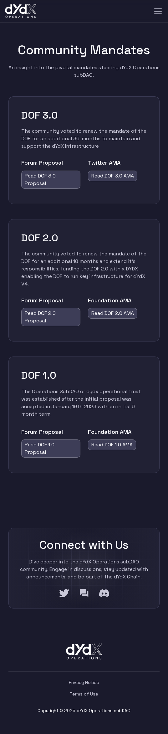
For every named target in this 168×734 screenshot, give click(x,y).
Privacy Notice (84, 682)
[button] (156, 11)
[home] (20, 11)
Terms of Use (84, 694)
